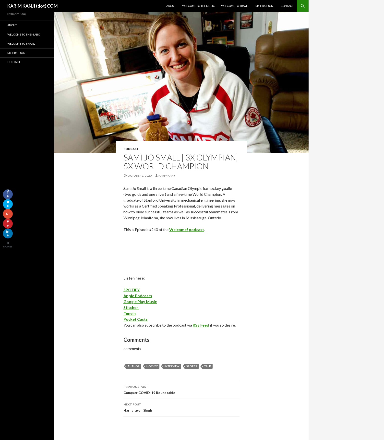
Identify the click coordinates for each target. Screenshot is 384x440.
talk (207, 366)
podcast (131, 149)
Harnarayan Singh (181, 407)
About (171, 5)
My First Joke (264, 5)
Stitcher (131, 307)
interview (172, 366)
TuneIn (129, 313)
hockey (152, 366)
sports (191, 366)
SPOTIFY (131, 289)
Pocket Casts (135, 319)
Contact (287, 5)
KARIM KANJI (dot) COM (32, 6)
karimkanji (167, 175)
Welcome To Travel (235, 5)
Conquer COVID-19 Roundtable (181, 389)
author (134, 366)
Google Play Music (140, 301)
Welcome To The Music (198, 5)
